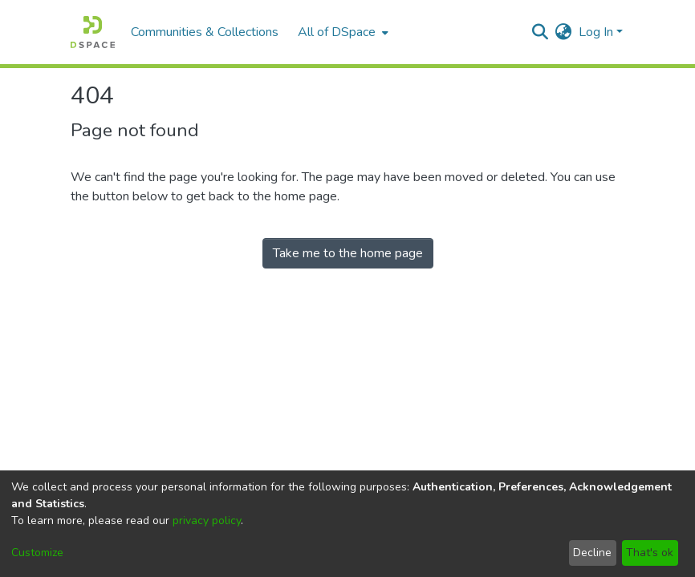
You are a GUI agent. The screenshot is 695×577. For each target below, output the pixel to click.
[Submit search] (540, 32)
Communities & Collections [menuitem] (204, 32)
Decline (592, 552)
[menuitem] (341, 32)
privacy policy (207, 520)
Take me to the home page (348, 253)
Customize (37, 552)
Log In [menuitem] (596, 32)
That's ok (649, 552)
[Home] (93, 32)
